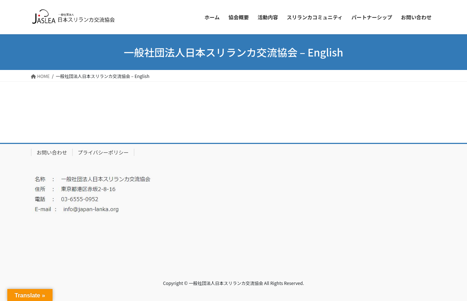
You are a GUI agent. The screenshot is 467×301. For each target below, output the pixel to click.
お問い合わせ (51, 152)
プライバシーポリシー (103, 152)
